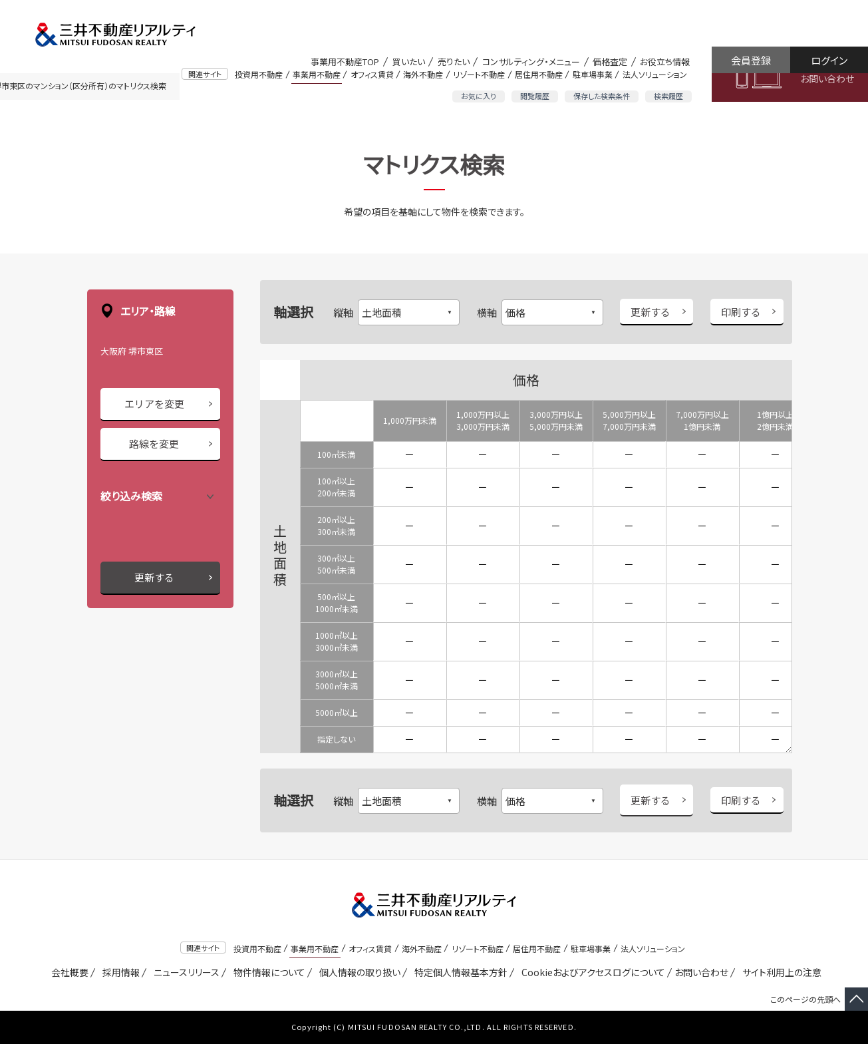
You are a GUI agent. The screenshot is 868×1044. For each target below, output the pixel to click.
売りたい (454, 61)
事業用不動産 (317, 74)
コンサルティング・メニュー (531, 61)
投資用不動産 (259, 74)
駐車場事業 (593, 74)
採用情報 (119, 972)
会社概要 (67, 972)
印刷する (741, 312)
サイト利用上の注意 (779, 972)
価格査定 (610, 61)
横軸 (487, 312)
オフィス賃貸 (372, 74)
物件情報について (267, 972)
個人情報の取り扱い (357, 972)
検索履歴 (668, 95)
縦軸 (343, 312)
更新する (154, 577)
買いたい (408, 61)
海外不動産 (423, 74)
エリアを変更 (154, 404)
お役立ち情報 (665, 61)
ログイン (829, 60)
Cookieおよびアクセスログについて (591, 972)
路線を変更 (154, 443)
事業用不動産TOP (345, 61)
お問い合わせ (827, 78)
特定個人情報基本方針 (458, 972)
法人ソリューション (655, 74)
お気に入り (478, 95)
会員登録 (751, 60)
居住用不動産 (539, 74)
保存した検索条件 (601, 95)
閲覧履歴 (534, 95)
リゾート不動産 (479, 74)
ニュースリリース (184, 972)
